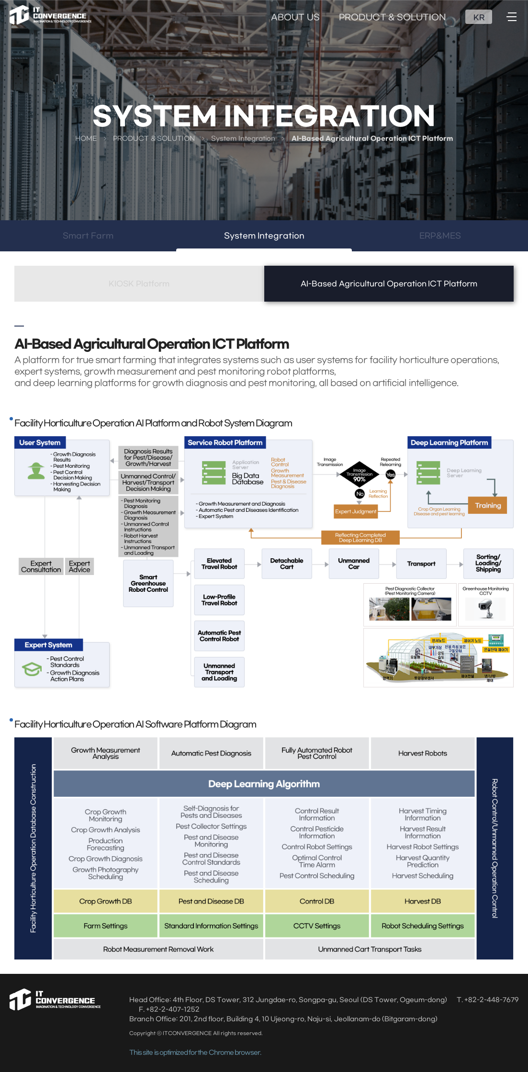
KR (478, 17)
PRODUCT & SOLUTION (393, 18)
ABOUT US (295, 18)
